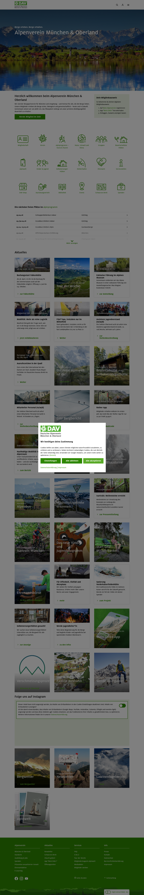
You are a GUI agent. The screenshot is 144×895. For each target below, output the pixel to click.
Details (52, 455)
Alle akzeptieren (93, 461)
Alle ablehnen (72, 461)
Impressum (62, 468)
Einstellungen (50, 461)
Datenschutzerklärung (48, 468)
